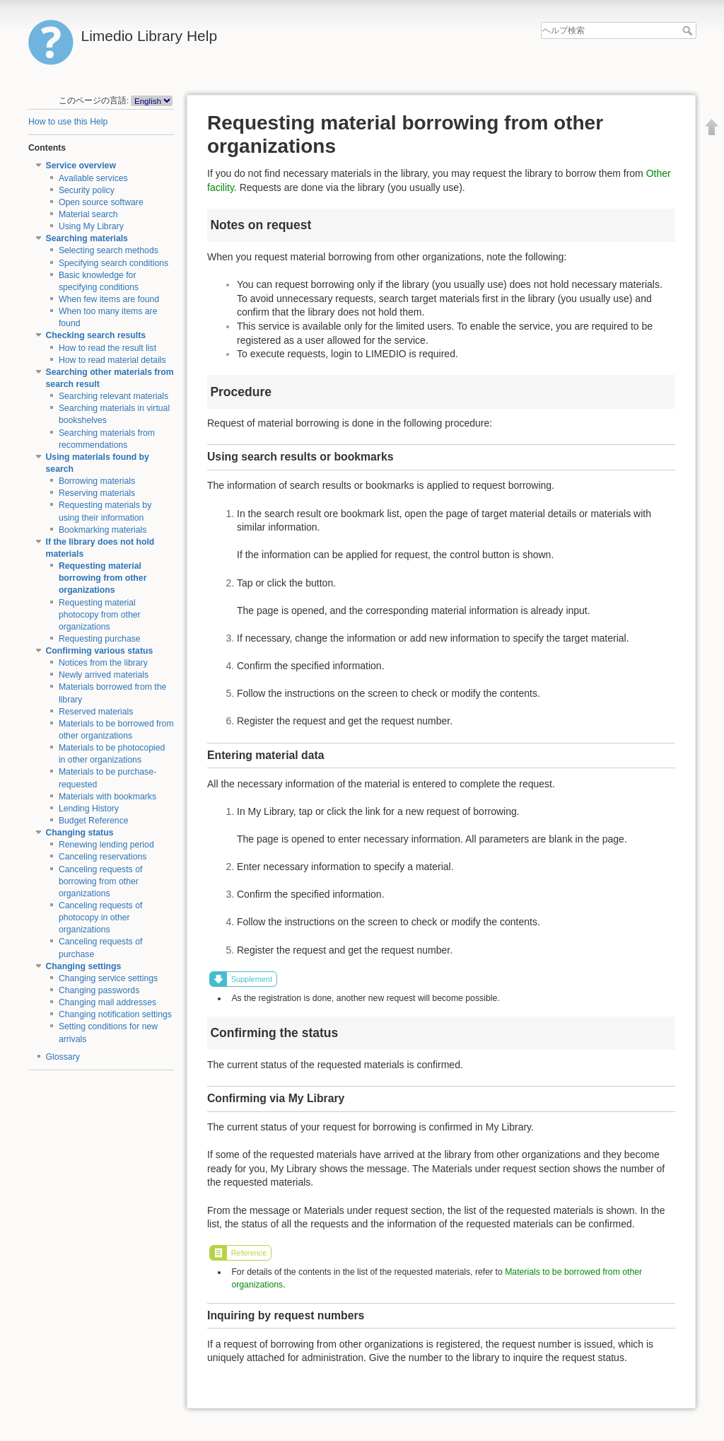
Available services (93, 178)
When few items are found (109, 299)
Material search (88, 214)
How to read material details (112, 360)
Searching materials (87, 238)
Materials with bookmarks (107, 796)
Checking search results (96, 335)
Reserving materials (97, 493)
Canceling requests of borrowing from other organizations (101, 881)
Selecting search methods (108, 250)
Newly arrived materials (103, 675)
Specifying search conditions (113, 263)
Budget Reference (94, 821)
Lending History (89, 809)
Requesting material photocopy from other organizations (100, 615)
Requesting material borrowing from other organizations (103, 578)
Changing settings (84, 966)
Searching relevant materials (113, 396)
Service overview (81, 165)
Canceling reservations (103, 857)
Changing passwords (99, 990)
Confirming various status (99, 651)
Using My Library (91, 226)
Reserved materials (96, 712)
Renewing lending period (106, 845)
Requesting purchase (100, 639)
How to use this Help (67, 122)
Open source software (101, 202)
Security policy (87, 190)
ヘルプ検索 (689, 30)
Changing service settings (108, 978)
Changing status (80, 833)
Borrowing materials (97, 481)
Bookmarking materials (103, 530)
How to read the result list (107, 348)
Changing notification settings (115, 1014)
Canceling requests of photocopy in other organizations (101, 917)
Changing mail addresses (107, 1002)
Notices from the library (103, 663)
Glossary (63, 1057)
